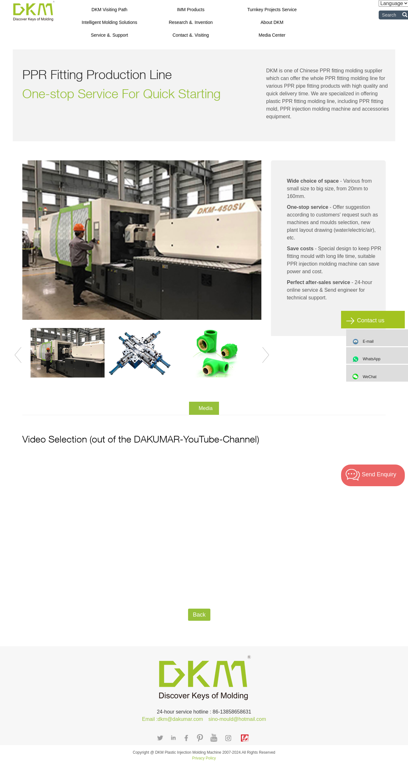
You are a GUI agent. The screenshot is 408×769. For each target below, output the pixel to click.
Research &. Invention (191, 22)
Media (206, 408)
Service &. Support (109, 35)
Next (265, 355)
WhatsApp (384, 359)
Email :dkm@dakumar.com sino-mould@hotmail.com (204, 719)
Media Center (272, 35)
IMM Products (190, 9)
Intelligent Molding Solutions (109, 22)
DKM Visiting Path (109, 9)
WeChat (384, 377)
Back (199, 615)
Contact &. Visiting (190, 35)
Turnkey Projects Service (272, 9)
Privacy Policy (204, 758)
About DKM (272, 22)
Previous (17, 355)
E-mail (368, 341)
